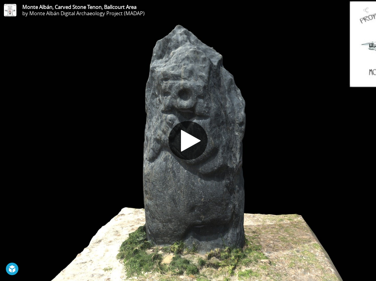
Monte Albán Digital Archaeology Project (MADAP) (87, 13)
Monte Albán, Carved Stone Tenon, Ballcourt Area (79, 7)
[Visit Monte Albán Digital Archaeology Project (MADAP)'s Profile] (10, 10)
